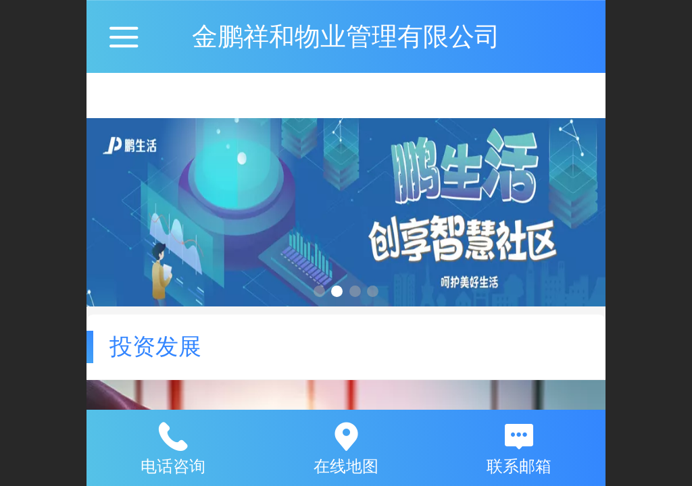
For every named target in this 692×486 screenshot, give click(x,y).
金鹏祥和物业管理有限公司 (346, 36)
